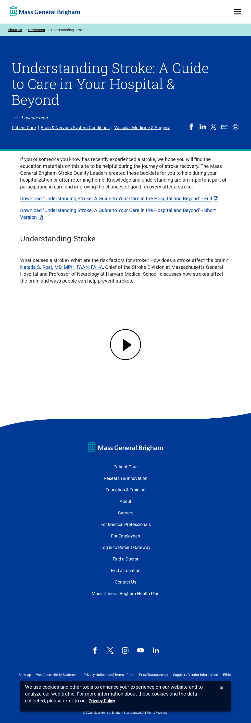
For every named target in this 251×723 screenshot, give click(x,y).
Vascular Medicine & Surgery (142, 127)
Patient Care (24, 127)
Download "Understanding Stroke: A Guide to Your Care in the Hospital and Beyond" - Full (116, 198)
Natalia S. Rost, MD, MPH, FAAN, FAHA (61, 267)
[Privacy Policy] (101, 701)
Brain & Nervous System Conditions (75, 127)
